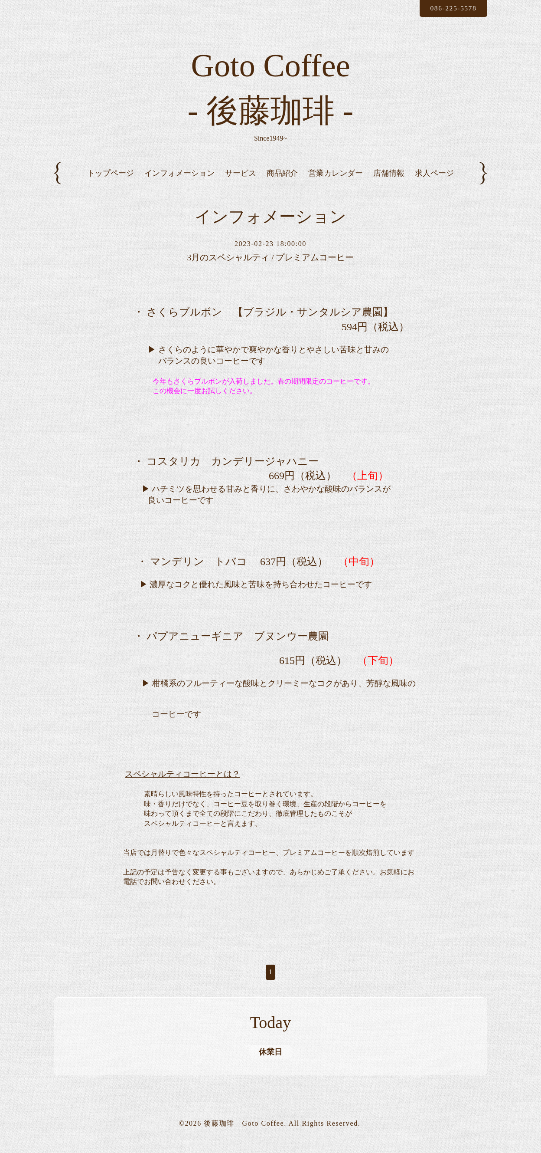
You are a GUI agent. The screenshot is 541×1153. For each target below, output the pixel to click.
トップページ (110, 180)
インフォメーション (179, 180)
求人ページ (434, 180)
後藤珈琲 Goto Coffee (244, 1130)
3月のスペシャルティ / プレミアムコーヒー (270, 265)
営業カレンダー (335, 180)
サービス (240, 180)
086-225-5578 (452, 8)
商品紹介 (282, 180)
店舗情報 (388, 180)
